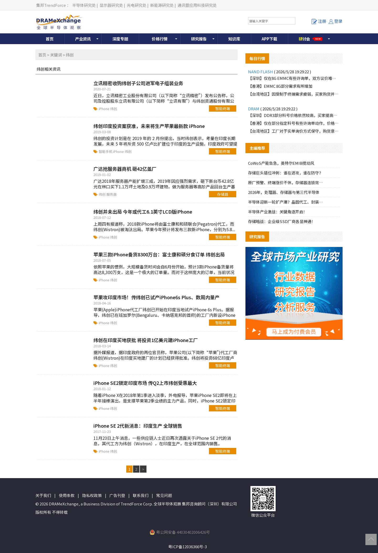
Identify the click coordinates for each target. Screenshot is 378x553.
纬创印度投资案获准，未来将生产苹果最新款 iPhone (149, 125)
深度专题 (120, 39)
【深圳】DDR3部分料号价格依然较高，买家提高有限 (294, 115)
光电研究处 (136, 5)
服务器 (111, 194)
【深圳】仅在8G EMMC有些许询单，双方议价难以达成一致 (294, 78)
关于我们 (43, 495)
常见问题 (164, 495)
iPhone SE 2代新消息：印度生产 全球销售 (137, 425)
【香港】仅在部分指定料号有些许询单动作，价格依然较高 (294, 123)
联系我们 (141, 495)
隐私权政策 (92, 495)
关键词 (56, 55)
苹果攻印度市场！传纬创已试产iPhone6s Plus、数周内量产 (156, 297)
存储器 (222, 194)
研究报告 (199, 39)
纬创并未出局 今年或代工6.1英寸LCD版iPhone (142, 211)
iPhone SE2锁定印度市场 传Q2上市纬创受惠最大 (145, 382)
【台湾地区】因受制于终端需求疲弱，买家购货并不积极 (294, 94)
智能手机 (106, 151)
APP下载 (269, 39)
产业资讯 (83, 39)
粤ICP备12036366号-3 (187, 546)
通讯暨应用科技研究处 (197, 5)
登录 (336, 21)
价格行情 (159, 39)
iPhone (104, 108)
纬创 (113, 108)
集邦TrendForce (51, 5)
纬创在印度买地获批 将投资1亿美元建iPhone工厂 (145, 340)
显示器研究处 (111, 5)
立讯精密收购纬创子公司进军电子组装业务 (138, 83)
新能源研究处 (162, 5)
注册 (319, 21)
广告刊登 (117, 495)
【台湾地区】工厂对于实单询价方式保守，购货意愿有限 (294, 131)
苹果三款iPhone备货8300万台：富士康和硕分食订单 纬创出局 (159, 254)
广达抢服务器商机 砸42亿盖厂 (124, 168)
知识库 (234, 39)
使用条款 (67, 495)
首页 (50, 39)
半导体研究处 (84, 5)
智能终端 (222, 108)
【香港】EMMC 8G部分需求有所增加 (280, 86)
